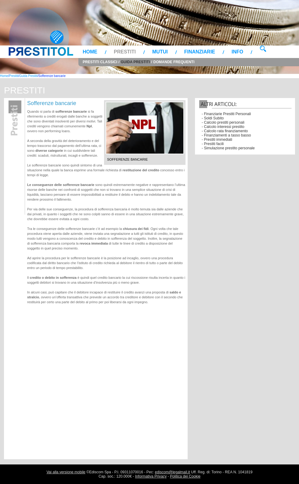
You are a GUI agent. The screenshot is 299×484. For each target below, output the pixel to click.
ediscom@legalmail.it (172, 472)
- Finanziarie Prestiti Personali (226, 114)
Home (90, 51)
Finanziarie (199, 51)
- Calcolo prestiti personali (223, 122)
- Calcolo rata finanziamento (225, 131)
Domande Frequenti (174, 62)
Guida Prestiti (135, 62)
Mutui (160, 51)
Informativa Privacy (151, 476)
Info (237, 51)
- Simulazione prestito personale (228, 148)
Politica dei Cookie (185, 476)
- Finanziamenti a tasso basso (226, 135)
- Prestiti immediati (217, 139)
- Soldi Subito (213, 118)
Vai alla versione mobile (65, 472)
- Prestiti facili (213, 144)
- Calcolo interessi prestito (223, 127)
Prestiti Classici (100, 62)
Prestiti (125, 51)
